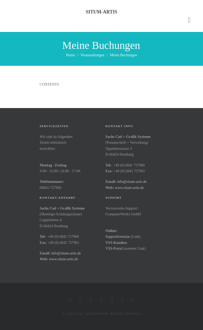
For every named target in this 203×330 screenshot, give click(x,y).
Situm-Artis (101, 12)
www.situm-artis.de (129, 188)
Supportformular (117, 237)
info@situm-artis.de (132, 182)
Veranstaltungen (92, 55)
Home (70, 55)
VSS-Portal (113, 248)
